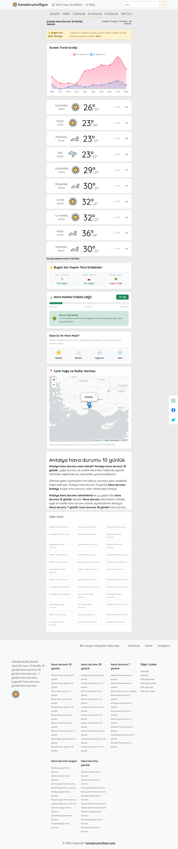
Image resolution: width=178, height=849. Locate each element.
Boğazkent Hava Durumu (56, 546)
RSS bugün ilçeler (149, 683)
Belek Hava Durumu (87, 534)
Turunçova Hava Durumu (56, 623)
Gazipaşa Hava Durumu (89, 562)
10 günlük (95, 14)
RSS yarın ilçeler (148, 691)
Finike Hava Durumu (58, 562)
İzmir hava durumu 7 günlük (123, 691)
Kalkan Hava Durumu (88, 569)
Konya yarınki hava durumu (94, 803)
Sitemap (144, 675)
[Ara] (141, 4)
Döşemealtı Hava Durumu (114, 546)
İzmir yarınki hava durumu (93, 787)
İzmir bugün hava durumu (63, 784)
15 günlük (111, 14)
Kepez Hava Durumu (87, 579)
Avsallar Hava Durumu (59, 534)
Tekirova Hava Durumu (117, 614)
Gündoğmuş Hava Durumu (57, 570)
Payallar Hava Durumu (117, 604)
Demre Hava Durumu (88, 544)
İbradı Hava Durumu (116, 622)
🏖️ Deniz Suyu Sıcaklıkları (67, 4)
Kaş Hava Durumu (115, 569)
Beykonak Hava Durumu (114, 535)
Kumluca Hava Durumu (117, 587)
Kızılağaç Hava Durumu (60, 594)
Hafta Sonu (129, 14)
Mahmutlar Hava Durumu (85, 595)
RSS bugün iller (147, 679)
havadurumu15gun (30, 4)
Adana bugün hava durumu (64, 803)
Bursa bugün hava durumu (63, 787)
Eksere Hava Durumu (59, 554)
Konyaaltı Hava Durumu (118, 579)
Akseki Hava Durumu (58, 527)
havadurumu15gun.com (100, 843)
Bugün (55, 14)
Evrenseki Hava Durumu (117, 554)
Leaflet (96, 440)
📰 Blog (90, 4)
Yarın (66, 14)
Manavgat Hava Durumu (114, 595)
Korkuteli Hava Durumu (60, 587)
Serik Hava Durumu (58, 614)
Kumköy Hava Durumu (88, 587)
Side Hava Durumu (86, 614)
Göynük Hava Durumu (117, 562)
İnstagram (163, 645)
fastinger (145, 671)
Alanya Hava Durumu (116, 527)
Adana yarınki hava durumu (94, 807)
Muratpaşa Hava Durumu (56, 606)
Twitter (149, 645)
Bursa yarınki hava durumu (93, 791)
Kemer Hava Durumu (59, 579)
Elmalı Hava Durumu (87, 554)
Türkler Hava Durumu (87, 622)
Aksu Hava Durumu (87, 527)
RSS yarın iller (147, 687)
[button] (89, 405)
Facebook (134, 645)
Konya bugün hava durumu (63, 799)
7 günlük (79, 14)
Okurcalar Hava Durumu (85, 606)
